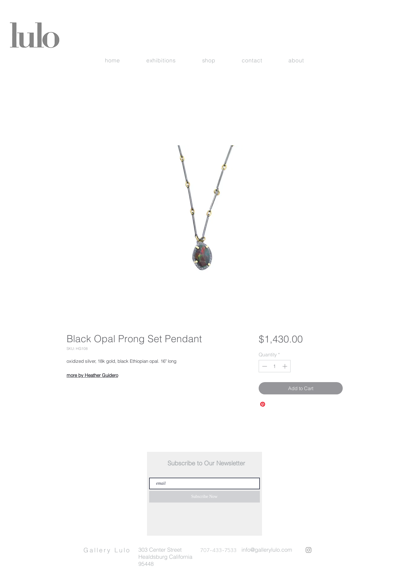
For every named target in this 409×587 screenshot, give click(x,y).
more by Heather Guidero (92, 375)
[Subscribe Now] (204, 497)
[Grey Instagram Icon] (308, 550)
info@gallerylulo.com (266, 549)
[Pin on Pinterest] (262, 404)
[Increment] (285, 366)
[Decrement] (264, 366)
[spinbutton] (274, 366)
